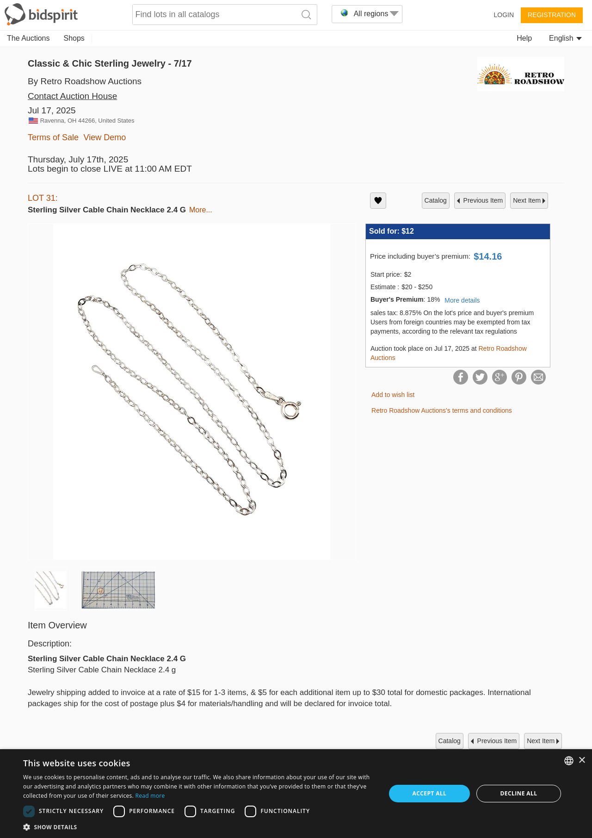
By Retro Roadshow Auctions (85, 81)
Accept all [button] (430, 793)
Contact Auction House (72, 96)
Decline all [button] (518, 793)
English (565, 38)
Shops (74, 38)
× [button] (581, 760)
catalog (436, 200)
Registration (552, 15)
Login (503, 15)
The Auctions (28, 38)
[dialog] (296, 793)
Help (524, 38)
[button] (199, 826)
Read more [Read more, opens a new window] (150, 796)
